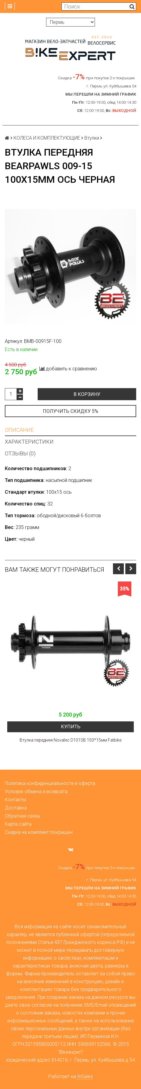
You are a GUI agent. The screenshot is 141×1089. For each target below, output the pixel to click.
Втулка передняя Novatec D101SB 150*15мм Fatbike (70, 740)
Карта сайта (18, 824)
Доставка (16, 808)
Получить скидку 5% (70, 411)
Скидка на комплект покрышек (39, 832)
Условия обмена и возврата (36, 791)
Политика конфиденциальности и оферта (50, 783)
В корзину (87, 394)
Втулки (91, 138)
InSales (85, 1076)
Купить (70, 727)
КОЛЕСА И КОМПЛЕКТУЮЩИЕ (47, 138)
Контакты (15, 800)
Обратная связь (22, 816)
